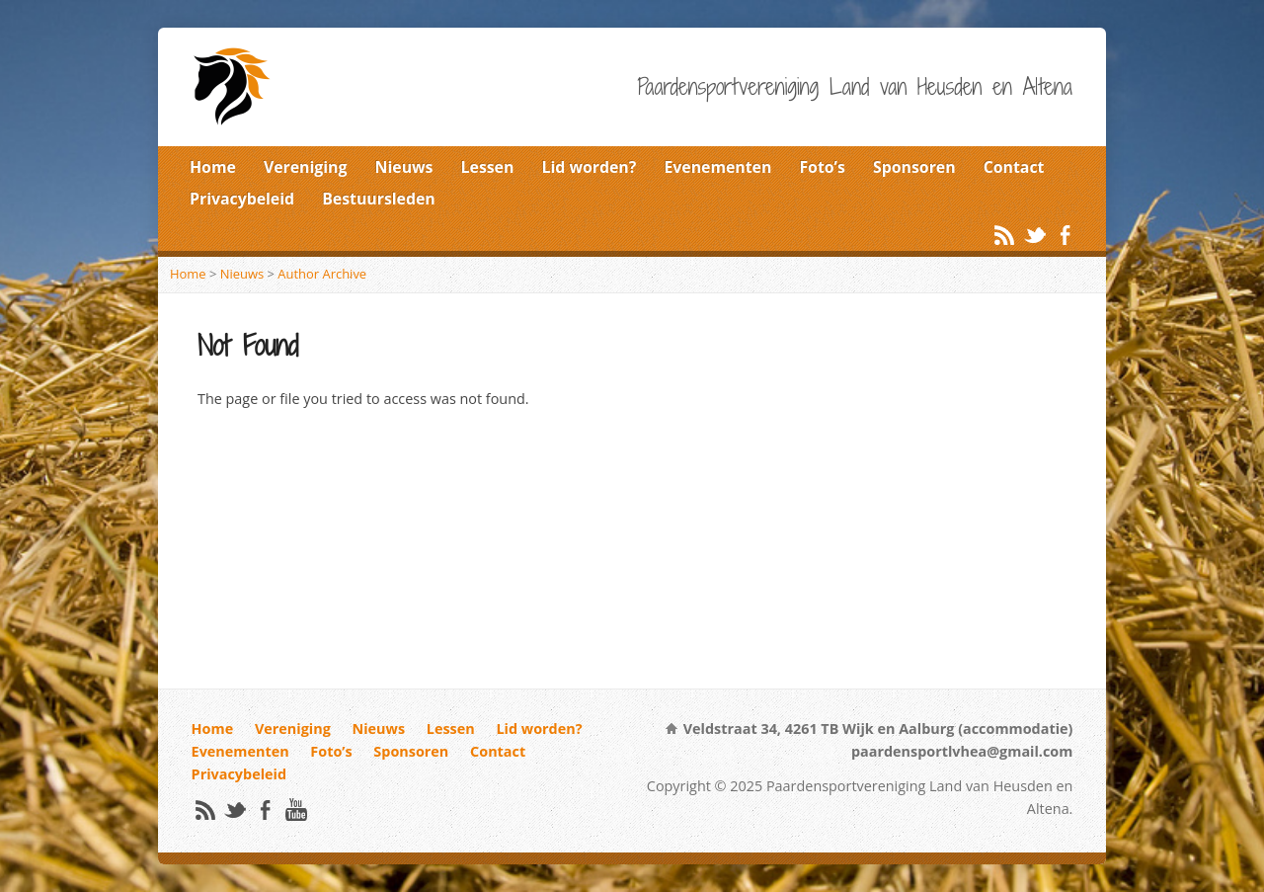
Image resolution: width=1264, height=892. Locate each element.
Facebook (1065, 234)
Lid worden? (589, 167)
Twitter (1034, 234)
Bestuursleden (378, 198)
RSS (1003, 234)
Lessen (487, 167)
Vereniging (306, 167)
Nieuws (404, 167)
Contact (1014, 167)
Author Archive (321, 274)
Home (213, 167)
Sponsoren (914, 167)
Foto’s (821, 167)
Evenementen (717, 167)
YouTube (295, 809)
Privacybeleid (242, 198)
